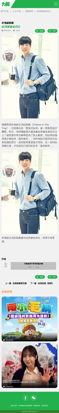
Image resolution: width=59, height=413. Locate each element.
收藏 (41, 31)
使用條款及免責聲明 (25, 405)
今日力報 (17, 11)
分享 (54, 31)
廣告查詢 (45, 405)
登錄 (37, 267)
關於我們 (14, 405)
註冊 (29, 267)
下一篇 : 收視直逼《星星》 (42, 283)
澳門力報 (4, 11)
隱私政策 (37, 405)
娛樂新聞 (29, 11)
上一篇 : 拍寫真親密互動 (16, 283)
